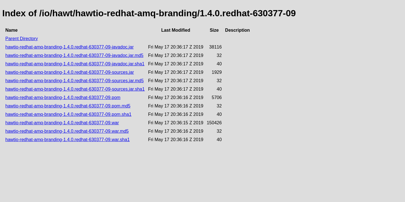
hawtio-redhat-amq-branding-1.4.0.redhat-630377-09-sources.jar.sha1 (75, 89)
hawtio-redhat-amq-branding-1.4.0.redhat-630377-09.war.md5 (67, 131)
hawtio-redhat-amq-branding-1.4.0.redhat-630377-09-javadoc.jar (69, 47)
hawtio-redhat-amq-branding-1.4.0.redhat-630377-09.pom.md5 (67, 106)
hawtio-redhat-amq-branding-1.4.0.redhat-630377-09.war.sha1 (67, 139)
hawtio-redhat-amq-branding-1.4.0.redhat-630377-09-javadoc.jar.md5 (74, 55)
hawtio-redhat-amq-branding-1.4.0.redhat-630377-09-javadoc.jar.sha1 (75, 63)
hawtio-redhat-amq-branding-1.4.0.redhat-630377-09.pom (62, 97)
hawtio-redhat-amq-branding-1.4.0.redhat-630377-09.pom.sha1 (68, 114)
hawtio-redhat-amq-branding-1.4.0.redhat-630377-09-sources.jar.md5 (74, 80)
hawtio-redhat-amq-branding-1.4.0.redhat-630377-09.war (62, 122)
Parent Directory (21, 38)
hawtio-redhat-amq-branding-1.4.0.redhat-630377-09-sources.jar (69, 72)
